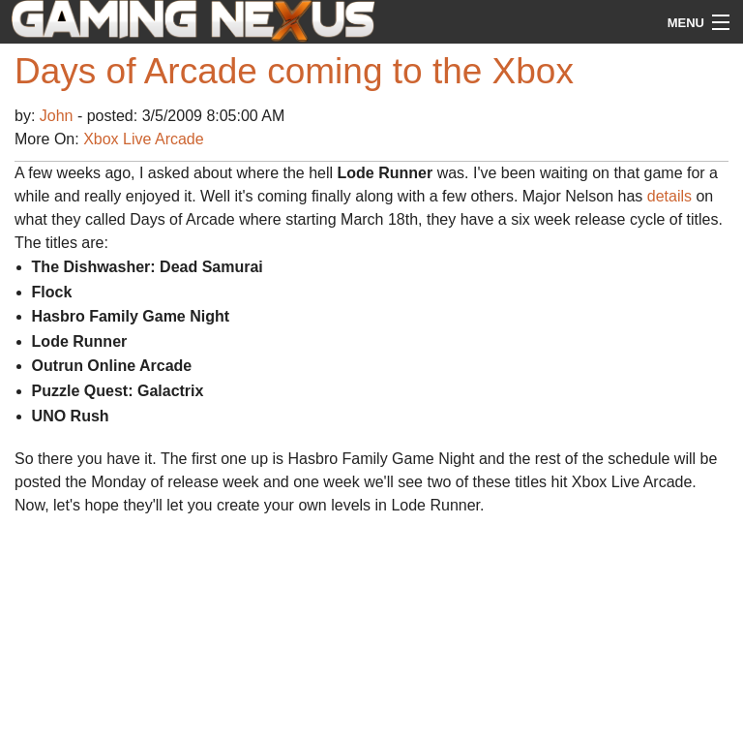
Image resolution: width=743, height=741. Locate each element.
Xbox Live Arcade (143, 139)
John (58, 116)
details (669, 196)
